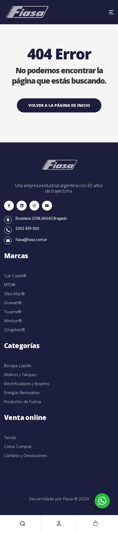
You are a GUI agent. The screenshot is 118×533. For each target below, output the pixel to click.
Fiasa (68, 498)
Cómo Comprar (18, 446)
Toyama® (13, 311)
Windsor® (13, 320)
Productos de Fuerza (22, 401)
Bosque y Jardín (17, 365)
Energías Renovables (22, 392)
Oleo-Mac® (14, 293)
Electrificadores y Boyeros (26, 383)
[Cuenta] (58, 523)
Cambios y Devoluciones (25, 455)
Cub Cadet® (15, 275)
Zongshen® (14, 329)
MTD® (10, 284)
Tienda (10, 437)
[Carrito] (95, 523)
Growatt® (13, 302)
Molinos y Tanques (20, 374)
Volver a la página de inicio (59, 105)
